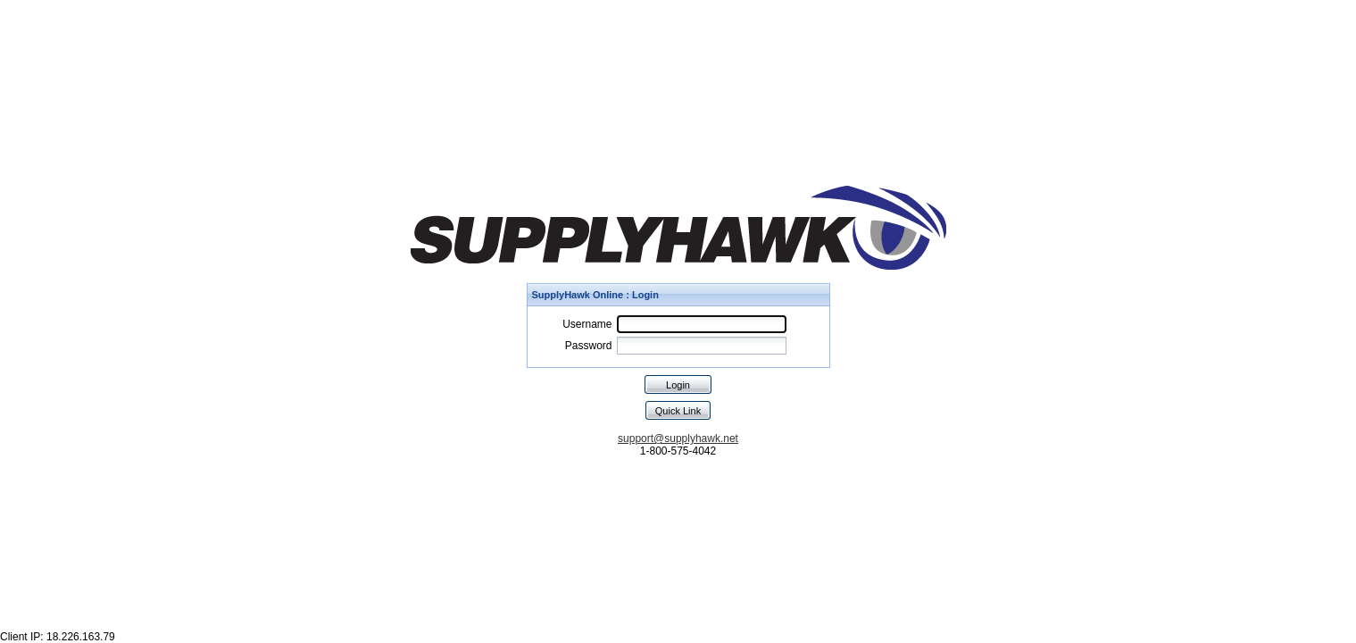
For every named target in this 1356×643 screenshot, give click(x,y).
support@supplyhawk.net (678, 438)
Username (586, 324)
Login (678, 385)
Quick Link (678, 410)
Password (588, 345)
